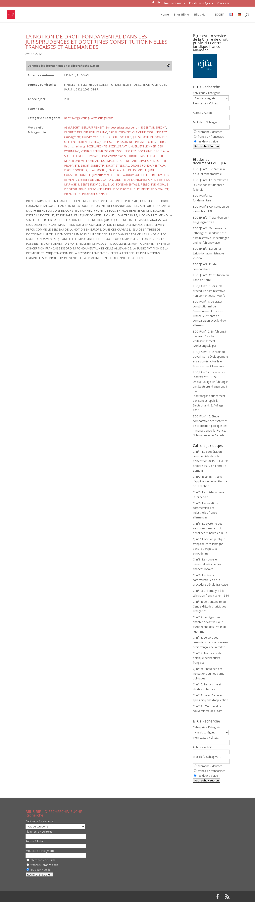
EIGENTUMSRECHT (153, 127)
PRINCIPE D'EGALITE (155, 189)
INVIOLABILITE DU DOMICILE (127, 170)
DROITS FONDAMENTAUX (148, 165)
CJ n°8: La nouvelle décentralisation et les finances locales (207, 564)
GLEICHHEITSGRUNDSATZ (149, 132)
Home (165, 14)
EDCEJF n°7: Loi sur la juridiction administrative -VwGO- (209, 253)
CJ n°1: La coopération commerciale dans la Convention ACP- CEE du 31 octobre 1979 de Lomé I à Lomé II (211, 461)
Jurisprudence (101, 175)
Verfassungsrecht (102, 118)
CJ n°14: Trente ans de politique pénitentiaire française (207, 658)
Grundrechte (90, 137)
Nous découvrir (173, 3)
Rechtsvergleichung (76, 118)
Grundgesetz (72, 137)
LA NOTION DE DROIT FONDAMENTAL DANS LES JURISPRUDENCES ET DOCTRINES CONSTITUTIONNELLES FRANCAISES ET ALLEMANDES (96, 41)
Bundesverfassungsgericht (122, 127)
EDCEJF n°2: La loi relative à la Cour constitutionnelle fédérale (211, 184)
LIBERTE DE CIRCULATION (95, 180)
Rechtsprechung (74, 146)
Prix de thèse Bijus (199, 3)
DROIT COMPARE (87, 156)
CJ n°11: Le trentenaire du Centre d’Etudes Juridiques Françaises (209, 606)
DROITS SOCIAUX (75, 170)
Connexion (223, 3)
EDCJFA (219, 14)
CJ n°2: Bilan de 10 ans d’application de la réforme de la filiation (210, 481)
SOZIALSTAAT (117, 146)
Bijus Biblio (181, 14)
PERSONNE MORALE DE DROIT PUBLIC (113, 189)
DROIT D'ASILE (139, 156)
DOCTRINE (144, 151)
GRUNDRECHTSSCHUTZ (115, 137)
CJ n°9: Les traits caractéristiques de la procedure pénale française (210, 580)
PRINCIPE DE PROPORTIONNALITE (87, 194)
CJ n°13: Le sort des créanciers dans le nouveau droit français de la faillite (210, 642)
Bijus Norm (202, 14)
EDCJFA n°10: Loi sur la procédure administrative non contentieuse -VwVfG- (210, 290)
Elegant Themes (51, 896)
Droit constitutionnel (114, 156)
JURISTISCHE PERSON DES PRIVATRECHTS (127, 142)
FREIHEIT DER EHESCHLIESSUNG (85, 132)
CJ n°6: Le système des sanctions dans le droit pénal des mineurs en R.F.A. (210, 528)
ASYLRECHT (72, 127)
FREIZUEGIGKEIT (120, 132)
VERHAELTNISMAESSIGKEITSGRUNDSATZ (108, 151)
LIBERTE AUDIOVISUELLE (127, 175)
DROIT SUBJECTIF (92, 165)
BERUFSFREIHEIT (92, 127)
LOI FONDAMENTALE (125, 184)
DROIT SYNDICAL (117, 165)
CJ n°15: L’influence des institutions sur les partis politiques (208, 673)
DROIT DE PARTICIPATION (134, 161)
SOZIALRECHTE (96, 146)
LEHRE (161, 142)
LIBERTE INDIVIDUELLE (93, 184)
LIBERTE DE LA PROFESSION (134, 180)
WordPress (91, 896)
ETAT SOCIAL (97, 170)
